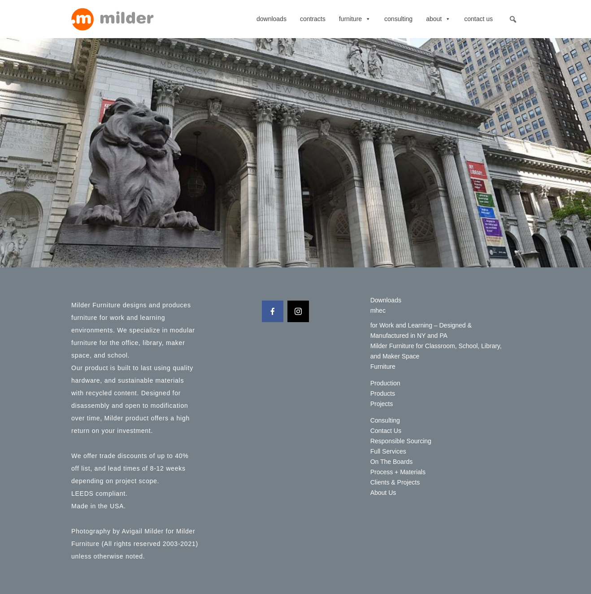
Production (385, 383)
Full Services (388, 451)
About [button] (438, 18)
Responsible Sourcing (400, 441)
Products (382, 393)
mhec (378, 310)
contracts (313, 18)
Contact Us (478, 18)
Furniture (355, 18)
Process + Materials (398, 472)
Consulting (398, 18)
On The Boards (391, 461)
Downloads (271, 18)
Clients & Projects (395, 482)
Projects (381, 403)
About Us (383, 492)
